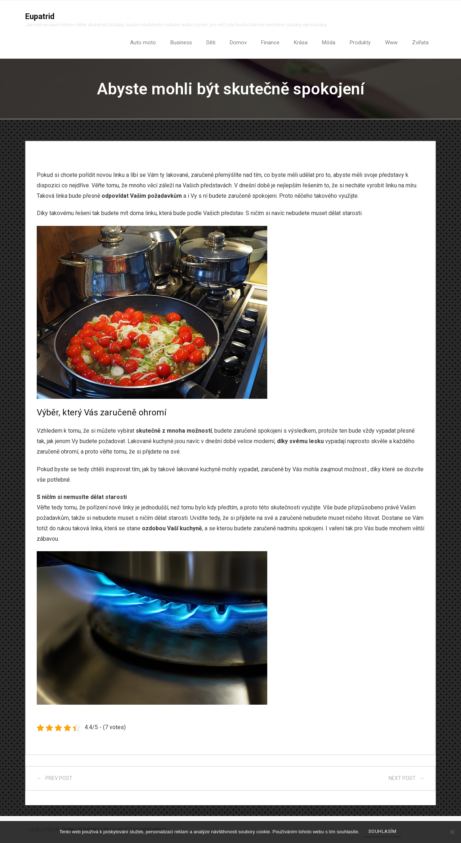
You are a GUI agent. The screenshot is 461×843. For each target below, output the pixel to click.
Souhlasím (382, 831)
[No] (452, 831)
